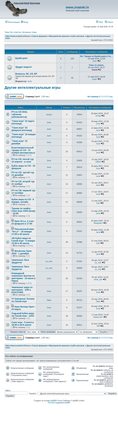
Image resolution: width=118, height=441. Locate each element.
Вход (24, 22)
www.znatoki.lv (77, 7)
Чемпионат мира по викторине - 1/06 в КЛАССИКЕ (22, 290)
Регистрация (12, 22)
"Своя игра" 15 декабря (19, 142)
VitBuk (98, 162)
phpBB (53, 401)
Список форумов (39, 36)
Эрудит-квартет (23, 67)
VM (98, 326)
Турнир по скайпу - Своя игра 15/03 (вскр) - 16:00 (23, 211)
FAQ (99, 22)
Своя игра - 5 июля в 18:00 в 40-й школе (23, 323)
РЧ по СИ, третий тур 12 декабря (23, 173)
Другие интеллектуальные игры (33, 87)
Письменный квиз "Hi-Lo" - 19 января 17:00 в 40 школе (23, 231)
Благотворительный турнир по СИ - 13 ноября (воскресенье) (23, 150)
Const (94, 70)
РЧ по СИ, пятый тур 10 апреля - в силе (23, 160)
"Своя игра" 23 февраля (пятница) (22, 129)
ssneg (49, 114)
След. (110, 97)
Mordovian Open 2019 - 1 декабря (22, 252)
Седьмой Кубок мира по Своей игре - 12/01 (23, 314)
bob (98, 203)
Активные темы (29, 32)
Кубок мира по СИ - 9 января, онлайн (23, 200)
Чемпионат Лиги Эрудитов (20, 261)
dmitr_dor (98, 279)
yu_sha (49, 261)
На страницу (93, 97)
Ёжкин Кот (98, 317)
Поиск (109, 22)
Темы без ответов (13, 32)
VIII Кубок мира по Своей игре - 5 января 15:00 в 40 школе (23, 241)
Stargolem (98, 223)
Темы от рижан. (96, 65)
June (94, 61)
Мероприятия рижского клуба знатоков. (67, 36)
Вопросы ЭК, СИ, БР (26, 74)
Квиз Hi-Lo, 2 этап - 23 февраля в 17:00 (23, 222)
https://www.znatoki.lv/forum (17, 36)
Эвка (49, 300)
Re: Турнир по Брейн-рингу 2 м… (96, 56)
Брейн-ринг (21, 58)
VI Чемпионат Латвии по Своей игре (23, 300)
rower (94, 79)
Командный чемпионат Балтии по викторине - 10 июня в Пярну (23, 277)
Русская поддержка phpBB (59, 403)
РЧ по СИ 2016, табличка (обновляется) (19, 114)
